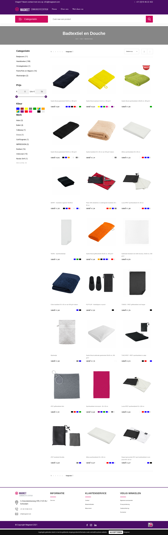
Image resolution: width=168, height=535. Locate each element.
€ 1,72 (91, 364)
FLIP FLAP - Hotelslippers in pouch (100, 306)
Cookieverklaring (126, 515)
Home (54, 9)
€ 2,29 (56, 466)
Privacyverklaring (126, 510)
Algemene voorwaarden (129, 505)
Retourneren (90, 515)
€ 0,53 (91, 107)
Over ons (64, 9)
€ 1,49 (56, 312)
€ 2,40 (91, 415)
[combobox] (98, 19)
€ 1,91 (56, 415)
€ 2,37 (91, 466)
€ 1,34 (91, 209)
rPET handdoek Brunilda (61, 461)
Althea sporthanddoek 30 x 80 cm (135, 152)
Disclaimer (124, 520)
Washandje (55, 358)
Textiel (78, 39)
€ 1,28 (127, 209)
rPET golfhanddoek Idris (61, 409)
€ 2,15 (127, 364)
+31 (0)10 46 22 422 (144, 2)
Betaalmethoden (91, 510)
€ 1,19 (91, 158)
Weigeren (126, 532)
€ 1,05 (127, 107)
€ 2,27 (127, 466)
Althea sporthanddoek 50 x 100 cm (100, 461)
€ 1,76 (127, 312)
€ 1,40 (56, 261)
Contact (88, 505)
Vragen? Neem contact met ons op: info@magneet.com (37, 2)
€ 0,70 (127, 261)
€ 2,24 (127, 415)
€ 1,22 (127, 158)
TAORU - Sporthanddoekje (62, 255)
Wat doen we (77, 9)
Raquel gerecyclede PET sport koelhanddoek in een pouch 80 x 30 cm (136, 463)
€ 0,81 (56, 107)
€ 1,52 (91, 312)
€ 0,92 (56, 158)
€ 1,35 (56, 209)
